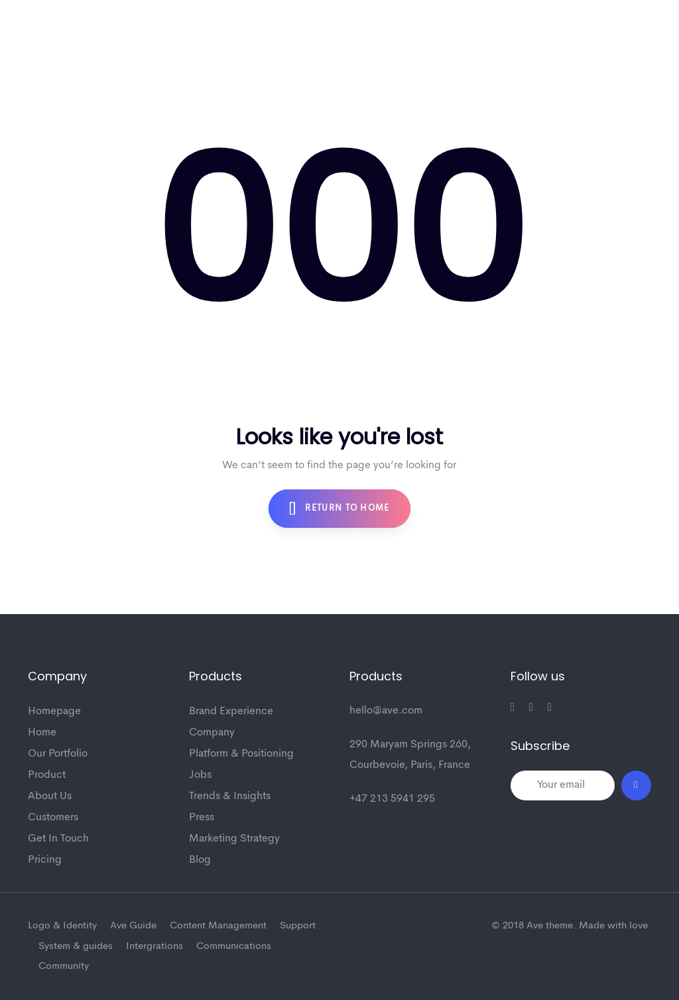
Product (47, 775)
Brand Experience (231, 711)
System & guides (75, 947)
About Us (50, 796)
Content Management (218, 926)
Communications (233, 947)
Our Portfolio (58, 754)
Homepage (54, 711)
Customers (53, 817)
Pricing (45, 860)
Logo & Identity (62, 926)
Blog (200, 860)
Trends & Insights (230, 796)
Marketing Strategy (234, 839)
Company (212, 732)
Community (63, 966)
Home (42, 732)
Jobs (200, 775)
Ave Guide (133, 926)
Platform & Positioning (241, 754)
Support (298, 926)
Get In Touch (58, 839)
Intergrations (154, 947)
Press (201, 817)
